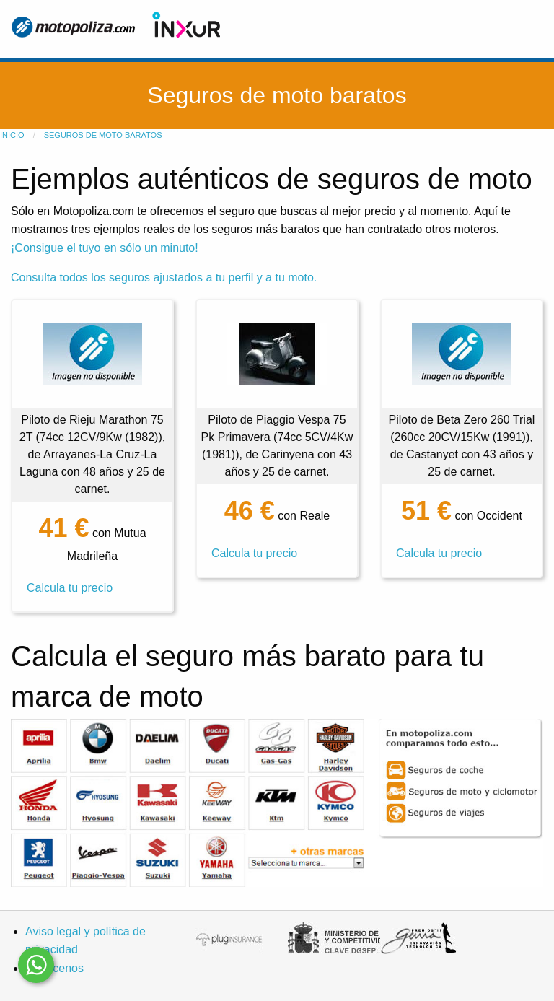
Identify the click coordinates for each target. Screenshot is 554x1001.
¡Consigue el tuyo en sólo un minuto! (104, 248)
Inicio (12, 135)
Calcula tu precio (70, 588)
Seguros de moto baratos (103, 135)
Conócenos (54, 968)
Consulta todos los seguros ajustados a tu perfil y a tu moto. (164, 277)
